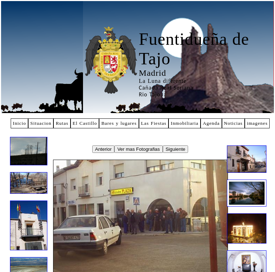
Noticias (233, 123)
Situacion (40, 123)
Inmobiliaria (184, 123)
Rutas (62, 123)
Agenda (211, 123)
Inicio (19, 123)
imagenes (257, 123)
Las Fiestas (154, 123)
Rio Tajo (149, 94)
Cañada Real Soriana (166, 87)
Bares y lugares (118, 123)
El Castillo (85, 123)
